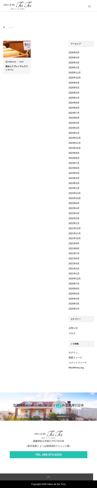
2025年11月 (75, 72)
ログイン (73, 352)
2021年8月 (74, 248)
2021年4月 (74, 263)
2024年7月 (74, 113)
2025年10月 (75, 77)
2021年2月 (74, 268)
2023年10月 (75, 148)
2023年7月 (74, 163)
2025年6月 (74, 82)
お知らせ (73, 328)
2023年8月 (74, 158)
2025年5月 (74, 87)
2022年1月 (74, 223)
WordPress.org (76, 367)
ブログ (21, 62)
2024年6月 (74, 118)
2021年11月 (75, 233)
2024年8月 (74, 108)
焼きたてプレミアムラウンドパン (17, 68)
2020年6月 (74, 288)
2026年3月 (74, 62)
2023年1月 (74, 188)
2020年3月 (74, 303)
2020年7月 (74, 283)
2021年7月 (74, 253)
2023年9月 (74, 153)
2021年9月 (74, 243)
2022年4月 (74, 208)
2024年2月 (74, 128)
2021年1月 (74, 273)
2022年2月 (74, 218)
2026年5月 (74, 52)
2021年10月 (75, 238)
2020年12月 (75, 278)
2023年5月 (74, 173)
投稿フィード (75, 357)
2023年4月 (74, 178)
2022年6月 (74, 203)
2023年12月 (75, 138)
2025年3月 (74, 92)
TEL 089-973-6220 (48, 454)
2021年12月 (75, 228)
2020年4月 (74, 298)
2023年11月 (75, 143)
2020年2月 (74, 308)
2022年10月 (75, 198)
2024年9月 (74, 102)
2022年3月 (74, 213)
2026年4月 (74, 57)
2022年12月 (75, 193)
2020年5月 (74, 293)
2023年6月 (74, 168)
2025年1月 (74, 98)
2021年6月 (74, 258)
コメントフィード (78, 362)
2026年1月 (74, 67)
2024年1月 (74, 133)
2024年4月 (74, 123)
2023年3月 (74, 183)
